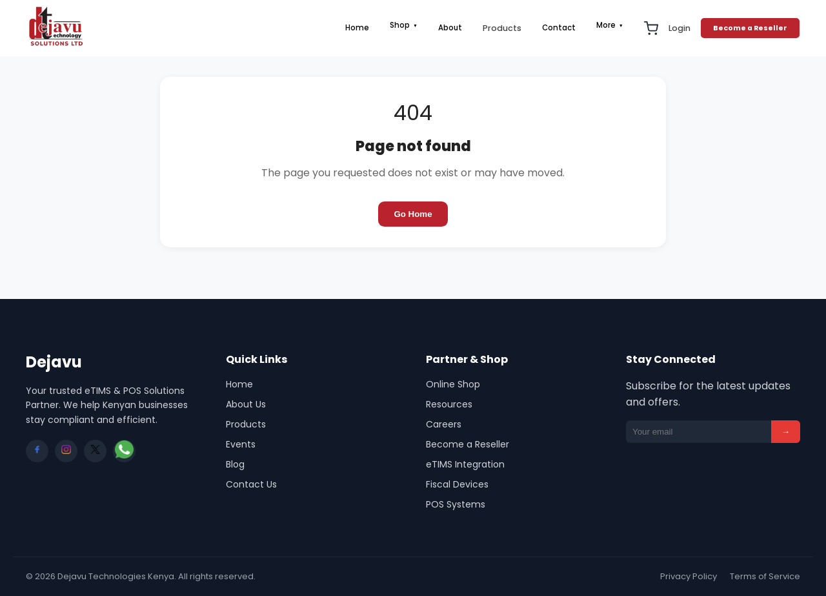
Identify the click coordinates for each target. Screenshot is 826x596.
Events (241, 444)
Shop (404, 25)
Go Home (413, 214)
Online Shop (453, 384)
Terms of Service (765, 576)
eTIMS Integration (465, 464)
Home (357, 28)
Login (679, 28)
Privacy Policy (688, 576)
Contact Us (251, 484)
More (609, 25)
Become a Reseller (750, 28)
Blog (235, 464)
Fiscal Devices (457, 484)
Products (502, 28)
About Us (246, 404)
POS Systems (455, 504)
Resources (449, 404)
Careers (443, 424)
